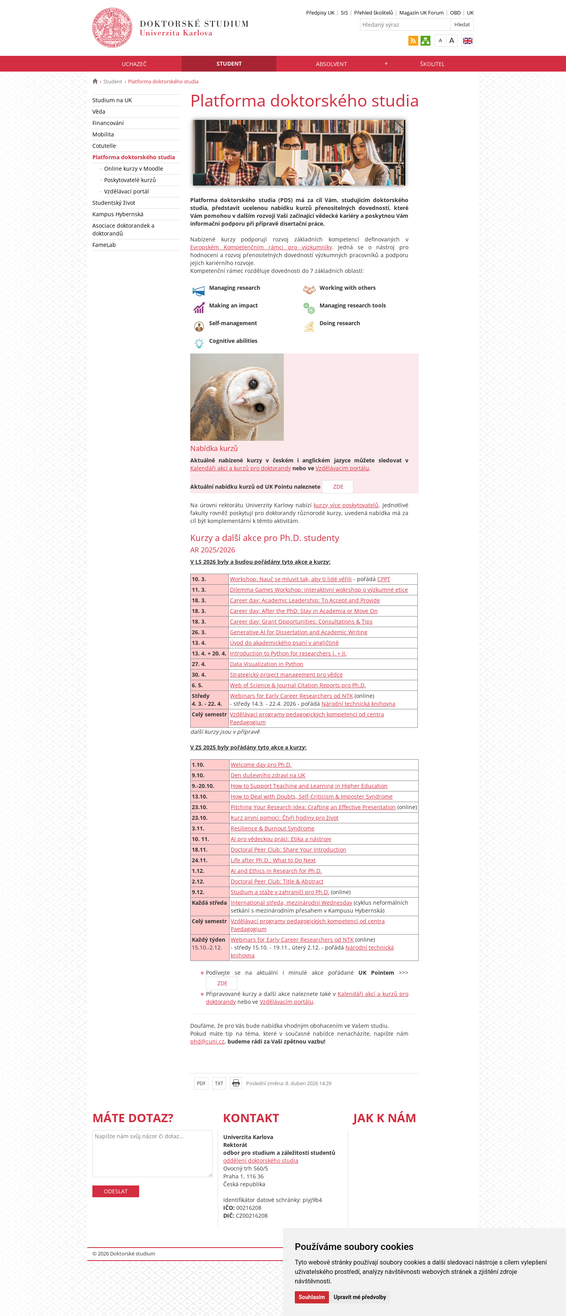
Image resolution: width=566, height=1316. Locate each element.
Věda (98, 111)
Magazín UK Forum (421, 12)
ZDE (338, 486)
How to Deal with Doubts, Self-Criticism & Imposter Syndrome (312, 796)
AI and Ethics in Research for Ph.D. (276, 870)
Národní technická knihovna (358, 703)
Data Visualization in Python (266, 664)
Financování (108, 123)
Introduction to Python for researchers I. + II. (288, 653)
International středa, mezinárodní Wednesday (291, 902)
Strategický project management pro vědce (286, 674)
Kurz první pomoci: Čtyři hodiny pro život (284, 817)
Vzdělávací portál (126, 191)
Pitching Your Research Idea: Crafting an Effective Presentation (313, 807)
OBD (455, 12)
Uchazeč (134, 64)
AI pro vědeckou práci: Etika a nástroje (281, 839)
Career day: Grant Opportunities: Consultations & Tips (301, 621)
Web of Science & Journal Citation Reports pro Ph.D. (298, 685)
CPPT (383, 579)
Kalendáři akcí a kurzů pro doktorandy (240, 468)
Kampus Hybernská (117, 214)
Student (229, 63)
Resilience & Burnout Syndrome (272, 828)
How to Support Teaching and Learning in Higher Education (309, 786)
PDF (201, 1083)
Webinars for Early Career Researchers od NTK (291, 695)
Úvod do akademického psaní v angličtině (284, 642)
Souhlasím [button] (312, 1297)
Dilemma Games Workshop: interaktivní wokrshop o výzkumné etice (319, 589)
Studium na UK (112, 100)
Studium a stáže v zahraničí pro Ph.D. (280, 892)
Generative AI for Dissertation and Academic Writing (299, 632)
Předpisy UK (320, 12)
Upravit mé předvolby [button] (360, 1297)
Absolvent (331, 64)
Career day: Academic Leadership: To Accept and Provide (305, 600)
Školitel (432, 64)
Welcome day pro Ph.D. (261, 764)
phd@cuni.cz (207, 1041)
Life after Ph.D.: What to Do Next (273, 860)
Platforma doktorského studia (133, 157)
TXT (219, 1083)
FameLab (104, 244)
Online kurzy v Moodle (133, 168)
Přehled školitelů (373, 12)
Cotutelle (104, 145)
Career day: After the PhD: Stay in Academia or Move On (304, 611)
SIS (344, 12)
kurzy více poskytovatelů (346, 505)
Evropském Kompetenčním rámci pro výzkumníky (261, 247)
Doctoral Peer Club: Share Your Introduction (288, 849)
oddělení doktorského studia (260, 1160)
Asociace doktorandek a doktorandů (123, 229)
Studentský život (113, 202)
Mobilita (103, 134)
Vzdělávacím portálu (342, 468)
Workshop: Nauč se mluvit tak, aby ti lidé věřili (291, 579)
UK (470, 12)
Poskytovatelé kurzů (130, 180)
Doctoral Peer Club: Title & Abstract (277, 881)
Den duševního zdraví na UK (268, 775)
